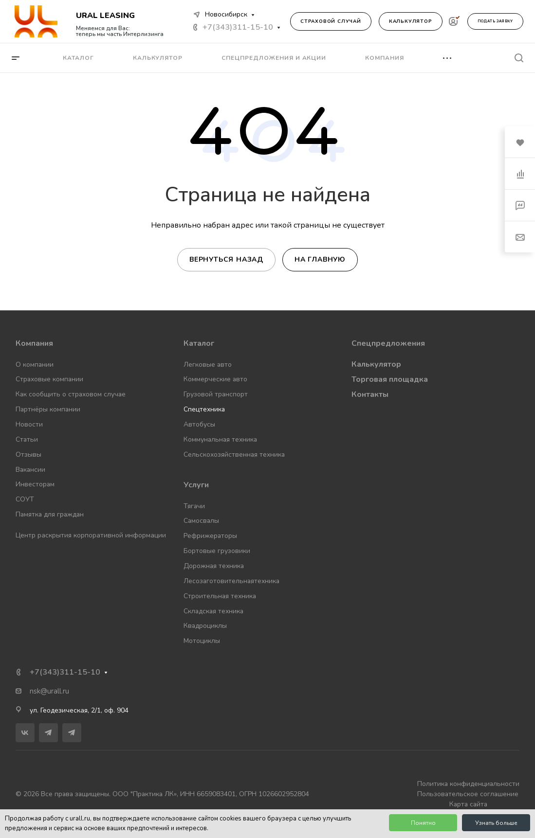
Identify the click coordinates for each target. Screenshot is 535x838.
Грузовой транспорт (216, 394)
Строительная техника (220, 596)
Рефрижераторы (210, 535)
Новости (29, 424)
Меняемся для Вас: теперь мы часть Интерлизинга (120, 31)
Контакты (369, 394)
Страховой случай (330, 21)
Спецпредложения (388, 343)
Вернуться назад (226, 259)
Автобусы (199, 424)
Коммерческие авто (215, 379)
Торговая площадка (389, 379)
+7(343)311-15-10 (238, 27)
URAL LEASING (105, 15)
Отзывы (28, 454)
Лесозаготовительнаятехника (231, 581)
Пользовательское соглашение (467, 794)
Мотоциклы (202, 640)
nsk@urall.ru (49, 691)
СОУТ (25, 499)
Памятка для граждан (50, 514)
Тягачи (194, 506)
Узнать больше (496, 823)
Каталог (199, 343)
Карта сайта (468, 804)
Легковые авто (208, 364)
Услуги (196, 485)
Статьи (27, 439)
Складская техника (213, 611)
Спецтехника (204, 409)
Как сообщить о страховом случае (71, 394)
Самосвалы (201, 520)
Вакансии (30, 469)
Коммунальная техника (220, 439)
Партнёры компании (48, 409)
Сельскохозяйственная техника (234, 454)
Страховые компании (49, 379)
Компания (34, 343)
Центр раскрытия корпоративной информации (91, 535)
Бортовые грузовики (217, 550)
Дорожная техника (214, 566)
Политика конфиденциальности (468, 783)
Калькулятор (410, 21)
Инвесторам (35, 484)
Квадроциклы (205, 625)
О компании (35, 364)
